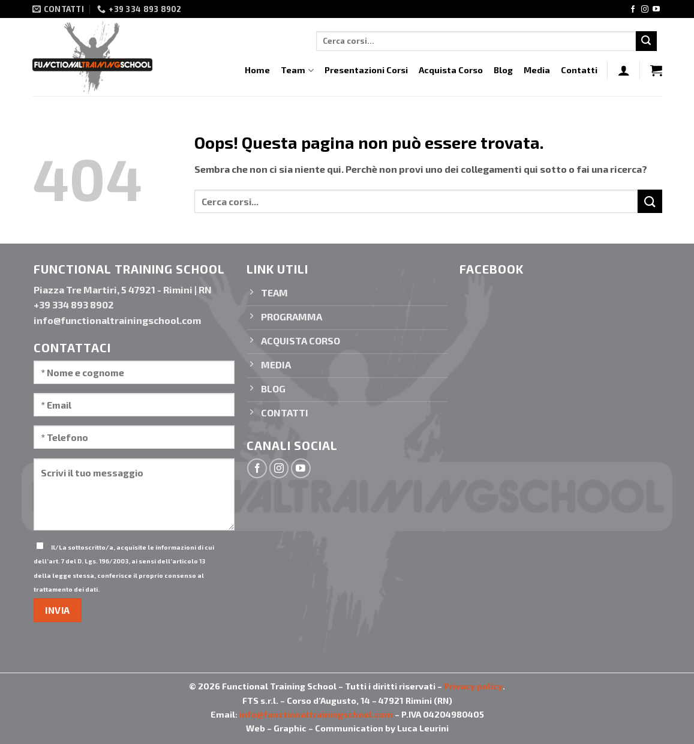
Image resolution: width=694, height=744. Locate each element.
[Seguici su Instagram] (644, 9)
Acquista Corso (451, 70)
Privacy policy (473, 686)
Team (297, 70)
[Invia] (646, 41)
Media (537, 70)
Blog (503, 70)
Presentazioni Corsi (366, 70)
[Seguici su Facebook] (632, 9)
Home (257, 70)
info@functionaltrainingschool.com (316, 714)
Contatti (579, 70)
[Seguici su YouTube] (656, 9)
